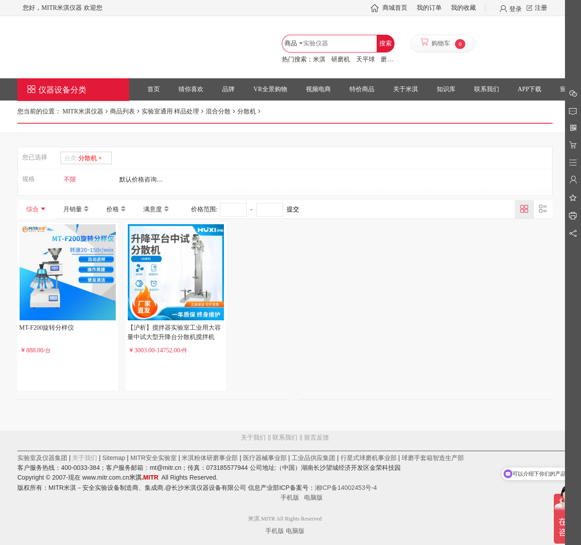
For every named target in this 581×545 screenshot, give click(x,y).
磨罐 (387, 59)
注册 (541, 7)
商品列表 (122, 111)
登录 (515, 8)
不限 (70, 179)
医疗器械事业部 (265, 457)
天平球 (365, 59)
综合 (32, 209)
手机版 (292, 497)
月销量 (72, 209)
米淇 (319, 59)
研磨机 (340, 59)
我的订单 (429, 7)
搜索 (385, 43)
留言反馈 (285, 473)
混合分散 (218, 111)
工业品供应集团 (313, 457)
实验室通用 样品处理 (170, 111)
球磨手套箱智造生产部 (433, 457)
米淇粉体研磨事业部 (210, 457)
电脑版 (313, 497)
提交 (293, 209)
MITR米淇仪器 (82, 111)
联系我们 (284, 437)
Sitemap (113, 457)
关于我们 (253, 437)
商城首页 (394, 7)
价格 (112, 209)
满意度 (152, 209)
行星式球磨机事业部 (369, 457)
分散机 (246, 111)
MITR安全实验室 (153, 457)
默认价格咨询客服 (144, 179)
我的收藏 (463, 7)
